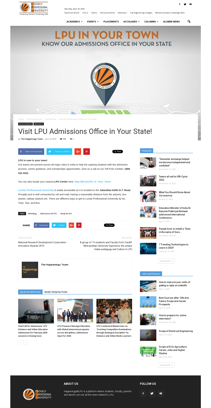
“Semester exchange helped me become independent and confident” (174, 162)
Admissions (39, 124)
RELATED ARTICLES (30, 292)
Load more (166, 261)
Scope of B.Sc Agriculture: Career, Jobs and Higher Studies (173, 350)
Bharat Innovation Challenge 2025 (169, 12)
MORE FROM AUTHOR (56, 292)
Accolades (131, 21)
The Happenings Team (32, 139)
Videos (94, 12)
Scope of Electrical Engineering (176, 331)
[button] (189, 22)
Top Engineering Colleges (141, 12)
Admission (122, 12)
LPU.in (85, 12)
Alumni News (171, 21)
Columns (151, 21)
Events (93, 21)
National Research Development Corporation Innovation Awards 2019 (42, 244)
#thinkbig (32, 213)
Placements (111, 21)
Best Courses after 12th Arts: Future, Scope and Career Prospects (174, 301)
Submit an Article (71, 12)
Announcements (107, 12)
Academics (75, 21)
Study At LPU (66, 213)
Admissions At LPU (48, 213)
